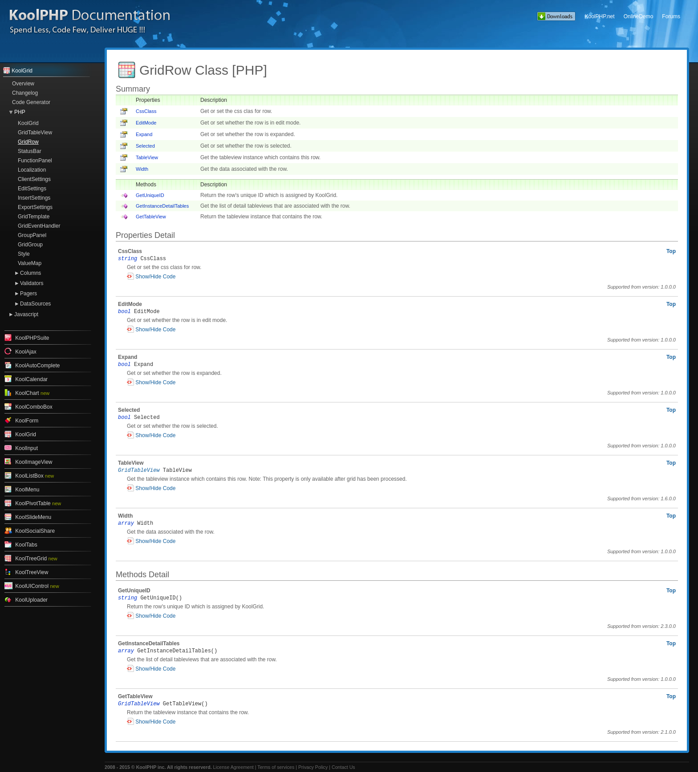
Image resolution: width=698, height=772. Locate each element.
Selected (145, 146)
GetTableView (151, 216)
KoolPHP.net (599, 16)
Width (142, 169)
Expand (144, 134)
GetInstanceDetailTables (162, 206)
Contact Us (343, 767)
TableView (147, 157)
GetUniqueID (150, 195)
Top (671, 251)
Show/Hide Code (155, 276)
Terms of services (275, 767)
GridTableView (139, 470)
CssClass (146, 111)
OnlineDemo (638, 16)
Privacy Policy (313, 767)
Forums (671, 16)
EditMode (146, 122)
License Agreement (233, 767)
